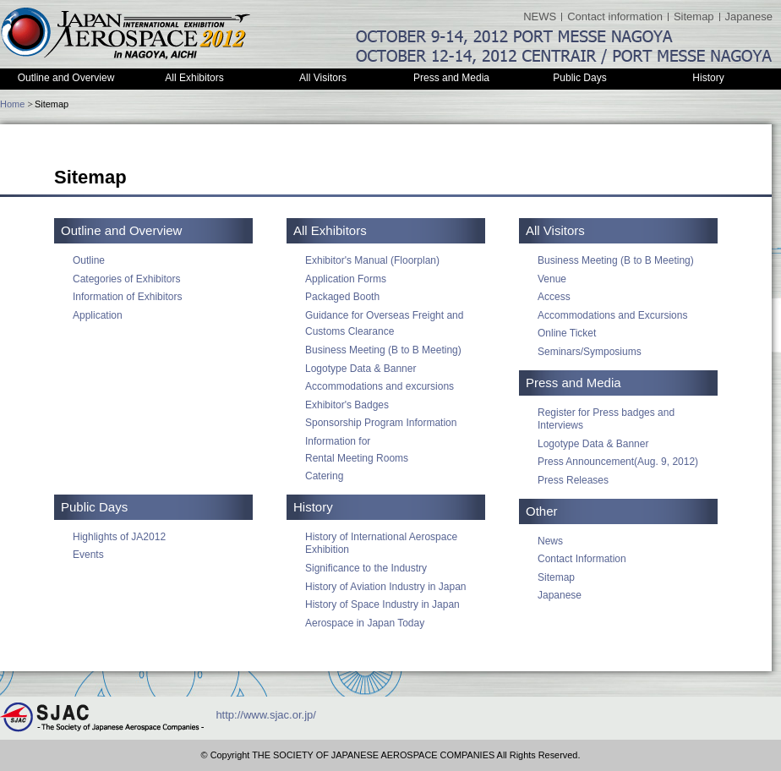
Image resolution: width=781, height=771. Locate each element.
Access (554, 297)
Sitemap (694, 16)
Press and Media (451, 78)
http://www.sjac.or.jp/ (266, 715)
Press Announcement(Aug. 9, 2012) (618, 462)
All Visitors (323, 78)
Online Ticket (567, 333)
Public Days (579, 78)
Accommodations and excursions (379, 386)
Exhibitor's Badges (347, 405)
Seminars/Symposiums (590, 352)
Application (98, 315)
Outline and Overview (66, 78)
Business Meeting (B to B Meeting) (383, 350)
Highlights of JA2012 (119, 537)
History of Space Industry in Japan (382, 604)
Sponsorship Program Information (380, 423)
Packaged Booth (342, 297)
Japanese (749, 16)
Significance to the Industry (366, 568)
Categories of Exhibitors (126, 279)
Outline (89, 260)
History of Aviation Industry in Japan (386, 587)
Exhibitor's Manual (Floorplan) (372, 260)
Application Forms (345, 279)
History (708, 78)
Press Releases (573, 480)
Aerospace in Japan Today (364, 623)
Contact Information (582, 559)
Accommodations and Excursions (612, 315)
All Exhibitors (194, 78)
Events (88, 554)
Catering (324, 476)
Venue (552, 279)
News (550, 541)
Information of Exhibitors (127, 297)
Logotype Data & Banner (360, 369)
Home (12, 104)
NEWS (539, 16)
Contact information (615, 16)
